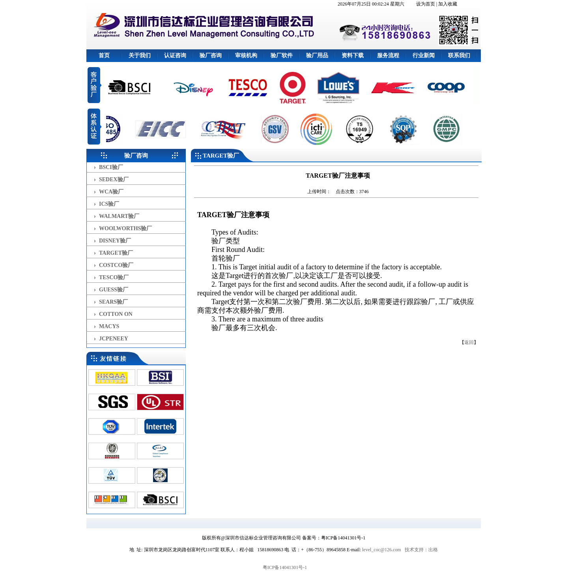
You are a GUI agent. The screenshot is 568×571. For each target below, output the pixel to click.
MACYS (109, 326)
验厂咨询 (211, 55)
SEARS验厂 (113, 302)
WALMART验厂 (119, 216)
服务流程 (388, 55)
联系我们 (459, 55)
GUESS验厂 (113, 290)
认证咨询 (175, 55)
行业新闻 (424, 55)
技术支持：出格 (421, 549)
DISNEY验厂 (115, 241)
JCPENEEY (113, 339)
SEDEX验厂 (114, 179)
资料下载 (353, 55)
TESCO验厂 (114, 277)
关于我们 (140, 55)
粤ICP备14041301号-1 (285, 567)
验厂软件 (282, 55)
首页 (104, 55)
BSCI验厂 (111, 167)
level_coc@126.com (381, 549)
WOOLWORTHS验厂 (125, 228)
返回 (469, 342)
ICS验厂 (109, 204)
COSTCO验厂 (116, 265)
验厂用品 (317, 55)
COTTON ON (116, 314)
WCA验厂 (111, 192)
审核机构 (246, 55)
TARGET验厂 (116, 253)
